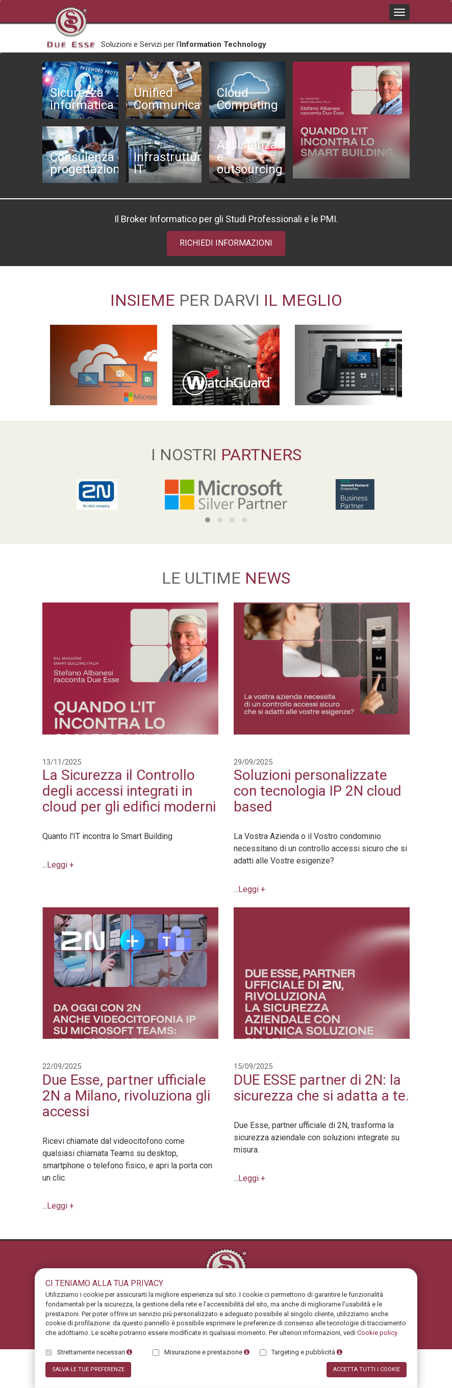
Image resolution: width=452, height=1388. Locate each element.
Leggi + (60, 865)
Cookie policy (377, 1333)
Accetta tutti (366, 1369)
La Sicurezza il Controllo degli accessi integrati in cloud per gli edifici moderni (129, 791)
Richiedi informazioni (226, 243)
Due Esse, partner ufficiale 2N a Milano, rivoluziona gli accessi (126, 1095)
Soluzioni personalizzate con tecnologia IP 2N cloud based (317, 791)
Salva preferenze (88, 1369)
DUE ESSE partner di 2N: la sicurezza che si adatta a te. (321, 1087)
